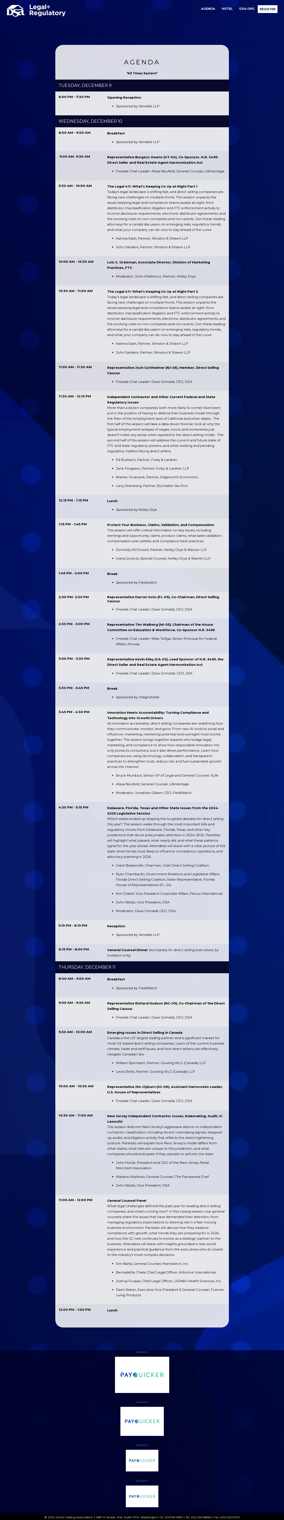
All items (142, 1352)
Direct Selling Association (74, 1517)
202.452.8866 (201, 1517)
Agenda (208, 8)
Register (268, 9)
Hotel (227, 8)
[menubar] (237, 9)
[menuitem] (208, 8)
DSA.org (246, 8)
